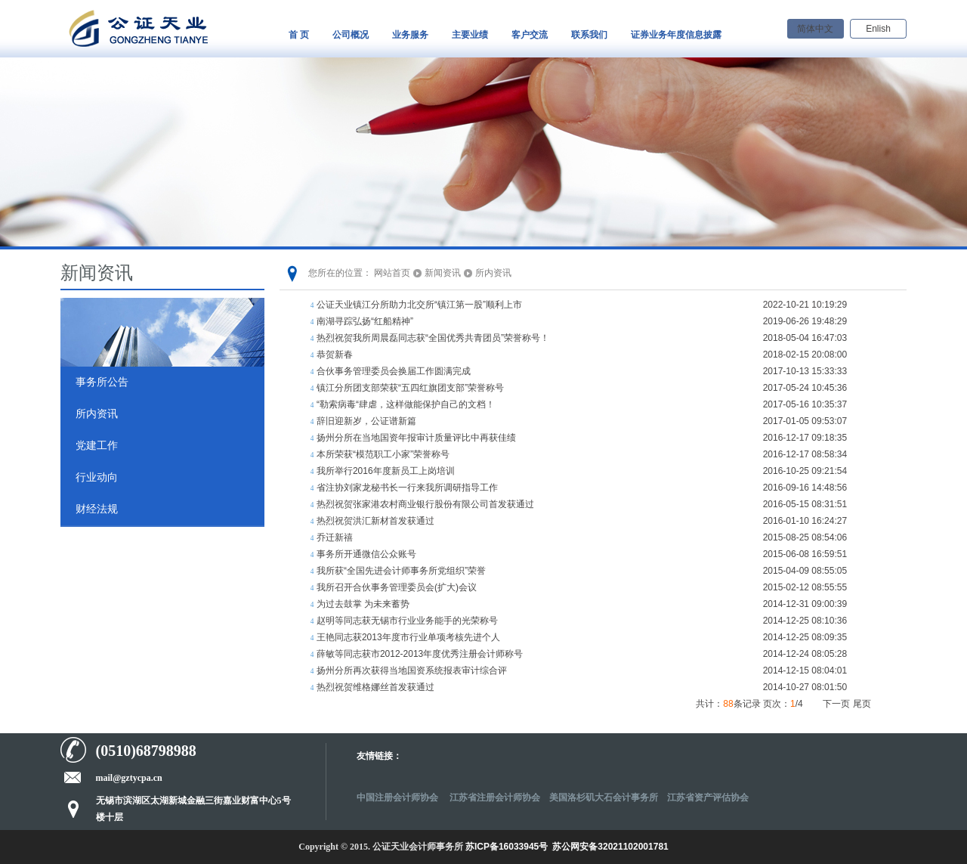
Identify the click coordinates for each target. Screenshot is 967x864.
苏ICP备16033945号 (506, 846)
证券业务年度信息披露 (676, 34)
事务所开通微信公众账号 (366, 554)
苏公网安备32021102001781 (610, 846)
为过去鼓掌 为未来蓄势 (363, 604)
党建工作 (97, 445)
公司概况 (350, 34)
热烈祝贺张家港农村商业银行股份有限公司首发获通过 (425, 504)
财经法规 (97, 509)
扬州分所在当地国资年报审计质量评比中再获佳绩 (416, 437)
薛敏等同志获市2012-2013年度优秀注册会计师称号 (420, 654)
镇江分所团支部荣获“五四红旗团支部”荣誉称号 (410, 387)
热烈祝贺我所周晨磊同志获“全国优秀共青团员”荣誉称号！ (433, 338)
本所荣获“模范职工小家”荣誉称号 (383, 454)
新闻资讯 (443, 273)
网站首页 (392, 273)
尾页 (862, 703)
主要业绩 (470, 34)
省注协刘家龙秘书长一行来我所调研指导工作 (407, 487)
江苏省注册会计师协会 (495, 797)
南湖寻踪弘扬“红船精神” (365, 321)
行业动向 (97, 477)
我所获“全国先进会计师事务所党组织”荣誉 (401, 570)
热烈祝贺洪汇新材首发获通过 (375, 521)
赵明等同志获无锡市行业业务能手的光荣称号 (407, 620)
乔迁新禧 (335, 537)
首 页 (299, 34)
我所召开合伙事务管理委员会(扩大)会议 (397, 587)
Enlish (878, 28)
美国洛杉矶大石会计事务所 (603, 797)
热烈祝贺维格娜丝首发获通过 (375, 687)
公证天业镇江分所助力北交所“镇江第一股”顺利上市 (419, 304)
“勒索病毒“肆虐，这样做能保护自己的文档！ (406, 404)
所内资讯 (97, 414)
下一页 (836, 703)
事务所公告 (102, 382)
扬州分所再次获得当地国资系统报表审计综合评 (412, 670)
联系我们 (589, 34)
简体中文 (815, 28)
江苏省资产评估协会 (708, 797)
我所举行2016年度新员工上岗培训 (386, 471)
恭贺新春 (335, 354)
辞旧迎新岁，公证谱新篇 (366, 421)
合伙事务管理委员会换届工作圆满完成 (394, 371)
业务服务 (410, 34)
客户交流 (529, 34)
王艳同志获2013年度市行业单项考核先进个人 (408, 637)
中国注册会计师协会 (398, 797)
